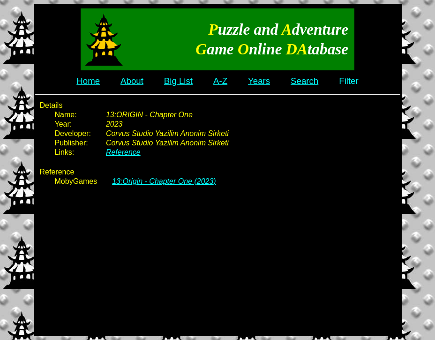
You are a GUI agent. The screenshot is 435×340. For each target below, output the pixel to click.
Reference (123, 152)
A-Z (220, 81)
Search (304, 81)
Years (259, 81)
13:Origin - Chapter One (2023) (164, 181)
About (131, 81)
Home (88, 81)
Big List (178, 81)
